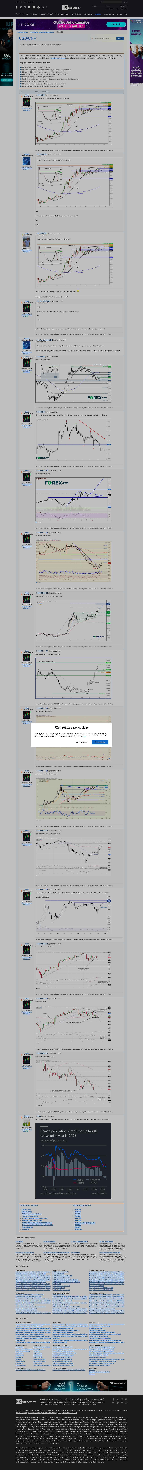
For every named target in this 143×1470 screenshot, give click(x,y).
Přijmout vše (100, 742)
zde (84, 736)
